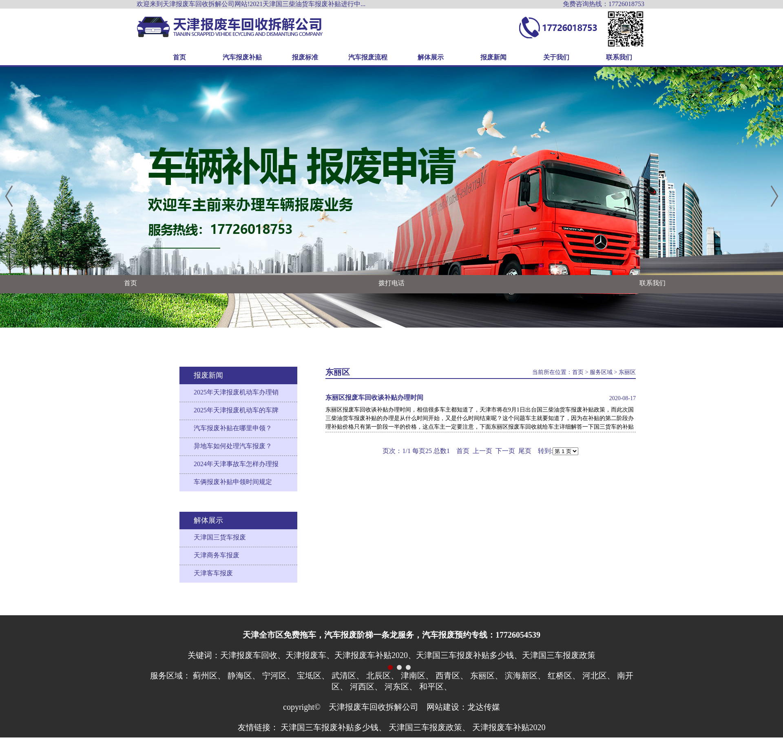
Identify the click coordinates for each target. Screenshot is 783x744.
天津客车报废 (213, 573)
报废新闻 (493, 57)
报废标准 (305, 57)
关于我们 (556, 57)
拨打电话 (391, 283)
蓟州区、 (209, 675)
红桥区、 (564, 675)
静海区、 (244, 675)
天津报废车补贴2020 (509, 727)
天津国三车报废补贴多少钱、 (334, 727)
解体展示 (431, 57)
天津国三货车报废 (220, 537)
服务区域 (601, 372)
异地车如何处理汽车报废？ (233, 445)
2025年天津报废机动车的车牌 (236, 410)
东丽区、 (486, 675)
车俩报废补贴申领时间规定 (233, 481)
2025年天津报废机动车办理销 (236, 392)
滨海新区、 (525, 675)
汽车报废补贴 (242, 57)
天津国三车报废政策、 (429, 727)
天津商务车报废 (216, 555)
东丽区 (627, 372)
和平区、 (435, 686)
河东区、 (401, 686)
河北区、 (598, 675)
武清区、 (348, 675)
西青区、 (452, 675)
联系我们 (619, 57)
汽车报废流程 (367, 57)
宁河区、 (278, 675)
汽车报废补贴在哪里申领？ (233, 428)
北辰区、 (382, 675)
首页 (179, 57)
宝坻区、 (313, 675)
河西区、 (366, 686)
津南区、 (417, 675)
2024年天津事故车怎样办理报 (236, 463)
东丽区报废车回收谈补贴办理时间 (374, 397)
